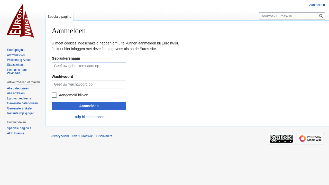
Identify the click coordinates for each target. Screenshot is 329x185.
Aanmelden (88, 106)
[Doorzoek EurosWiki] (292, 16)
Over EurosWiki (82, 136)
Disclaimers (104, 136)
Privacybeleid (59, 136)
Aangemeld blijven (73, 95)
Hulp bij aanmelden (89, 117)
